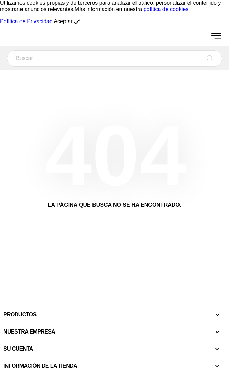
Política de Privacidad (26, 21)
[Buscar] (114, 58)
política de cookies (166, 9)
